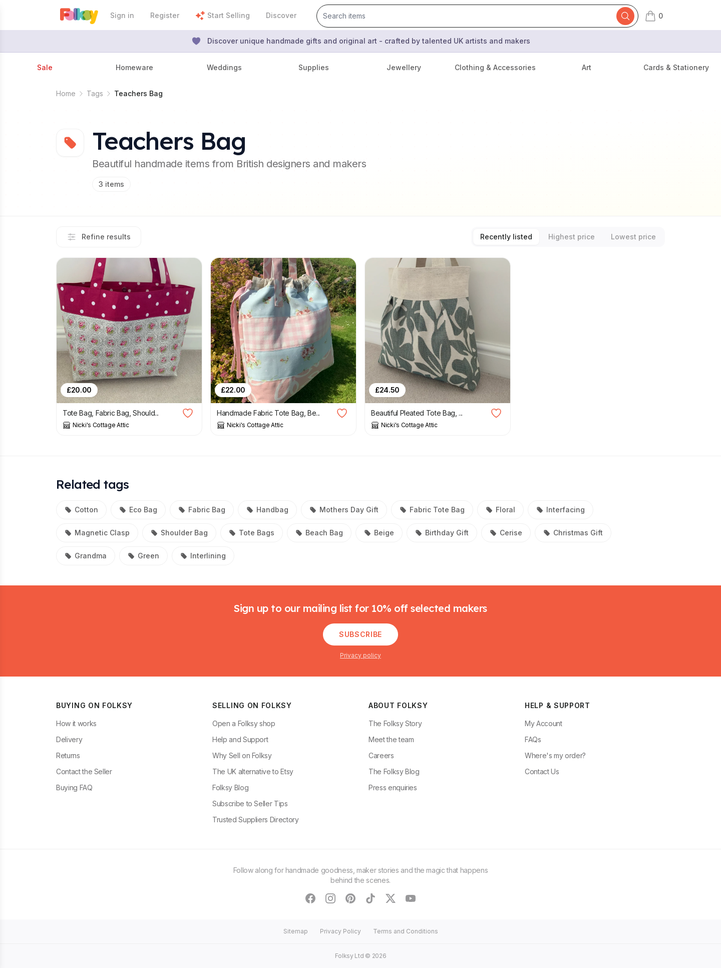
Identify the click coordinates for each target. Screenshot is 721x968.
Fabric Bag (201, 509)
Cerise (506, 532)
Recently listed (506, 236)
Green (143, 555)
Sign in (122, 15)
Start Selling (222, 16)
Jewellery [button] (404, 67)
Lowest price (633, 236)
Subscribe (360, 634)
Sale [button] (45, 67)
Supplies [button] (313, 67)
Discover (281, 15)
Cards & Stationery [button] (676, 67)
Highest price (571, 236)
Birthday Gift (442, 532)
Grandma (86, 555)
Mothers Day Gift (344, 509)
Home (66, 93)
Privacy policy (360, 655)
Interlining (203, 555)
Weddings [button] (224, 67)
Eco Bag (138, 509)
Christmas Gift (573, 532)
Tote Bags (251, 532)
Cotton (81, 509)
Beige (379, 532)
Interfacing (560, 509)
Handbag (267, 509)
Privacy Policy (340, 931)
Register (164, 15)
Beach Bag (319, 532)
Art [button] (586, 67)
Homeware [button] (134, 67)
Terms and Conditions (405, 931)
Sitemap (295, 931)
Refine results (99, 237)
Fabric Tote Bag (432, 509)
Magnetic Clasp (97, 532)
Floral (500, 509)
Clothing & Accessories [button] (495, 67)
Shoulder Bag (179, 532)
